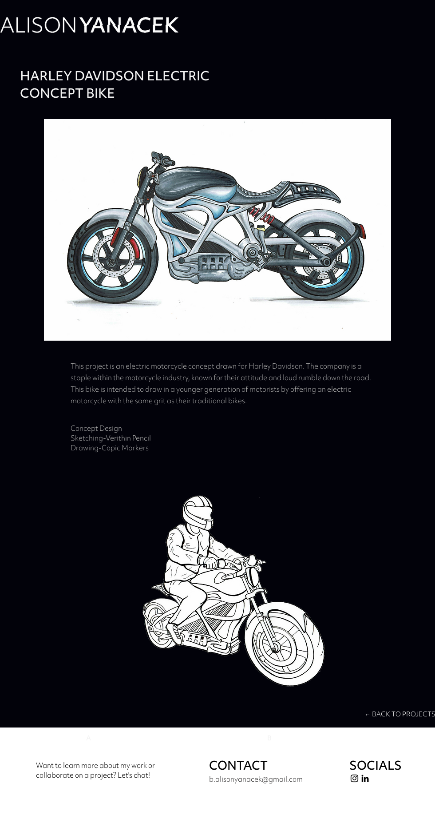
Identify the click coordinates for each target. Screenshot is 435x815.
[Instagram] (354, 778)
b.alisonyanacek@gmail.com (256, 779)
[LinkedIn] (365, 778)
